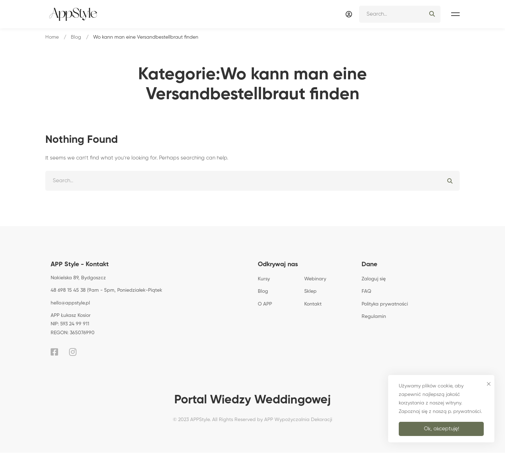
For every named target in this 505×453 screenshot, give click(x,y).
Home (52, 37)
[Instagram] (72, 352)
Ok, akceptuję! (441, 428)
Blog (76, 37)
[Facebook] (54, 352)
